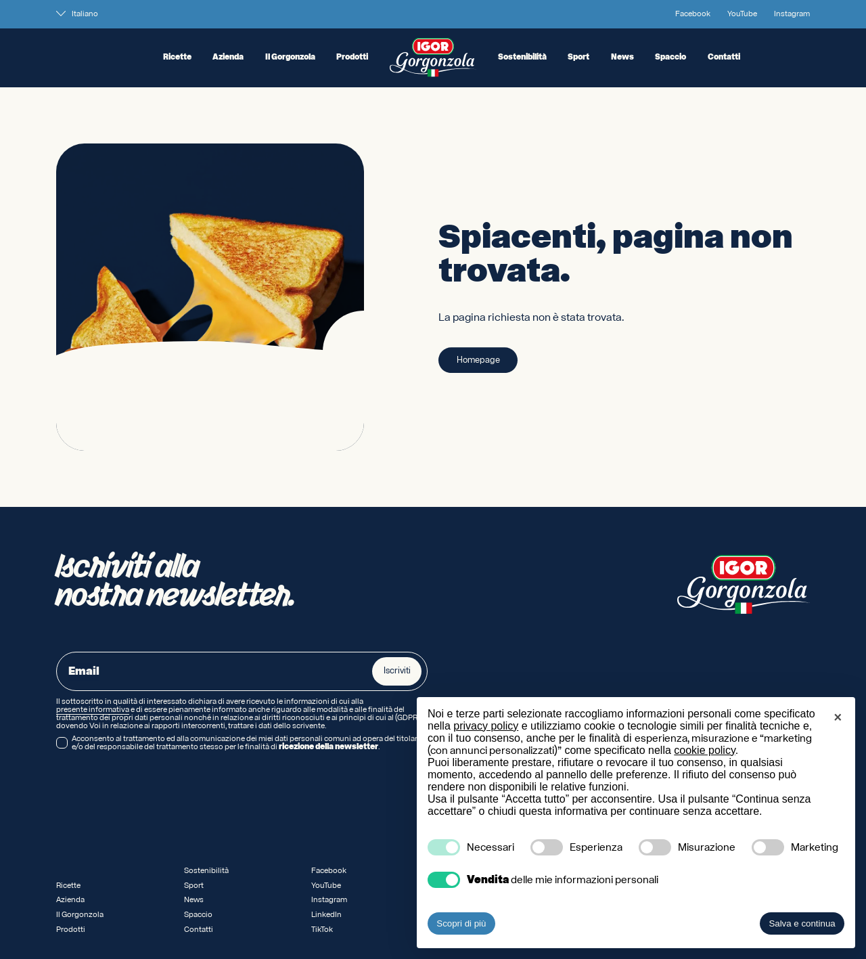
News (622, 57)
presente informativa (92, 710)
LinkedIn (326, 914)
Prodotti (352, 57)
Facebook (692, 14)
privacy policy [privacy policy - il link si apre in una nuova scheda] (485, 726)
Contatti (724, 57)
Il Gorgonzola (290, 57)
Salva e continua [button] (802, 923)
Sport (578, 57)
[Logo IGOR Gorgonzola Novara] (433, 57)
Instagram (792, 14)
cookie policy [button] (704, 750)
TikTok (322, 929)
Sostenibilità (522, 57)
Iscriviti (397, 670)
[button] (837, 719)
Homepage (478, 360)
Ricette (177, 57)
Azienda (228, 57)
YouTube (742, 14)
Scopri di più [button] (461, 923)
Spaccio (670, 57)
